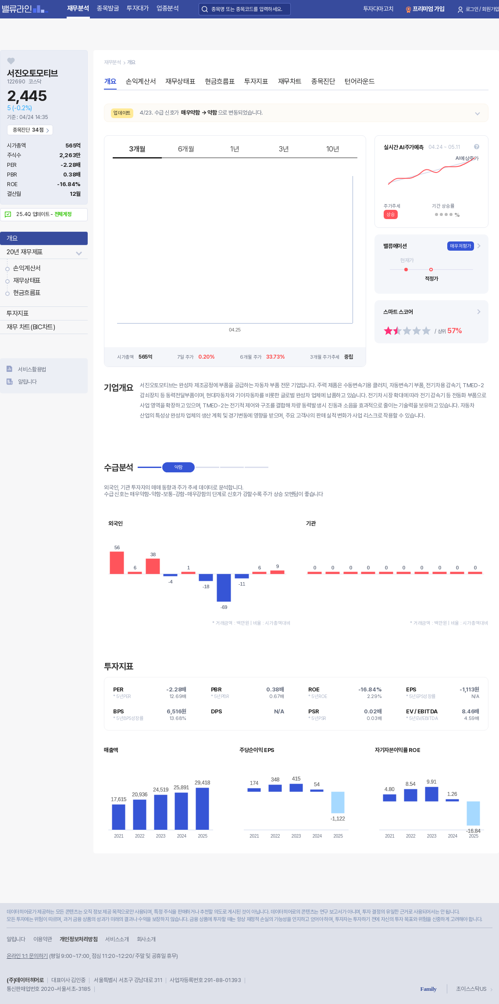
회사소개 (146, 939)
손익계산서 (27, 268)
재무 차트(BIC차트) (31, 327)
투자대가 (138, 8)
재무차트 (290, 81)
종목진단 (323, 81)
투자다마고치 (378, 8)
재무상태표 (27, 280)
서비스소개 (116, 939)
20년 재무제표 (25, 252)
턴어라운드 (359, 81)
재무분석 (78, 8)
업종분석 (168, 8)
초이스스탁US (471, 989)
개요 (12, 238)
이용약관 (42, 939)
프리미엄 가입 (429, 8)
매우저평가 (460, 246)
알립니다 (27, 381)
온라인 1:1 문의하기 (27, 956)
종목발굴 (108, 8)
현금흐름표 (27, 293)
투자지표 (18, 313)
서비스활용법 (32, 369)
